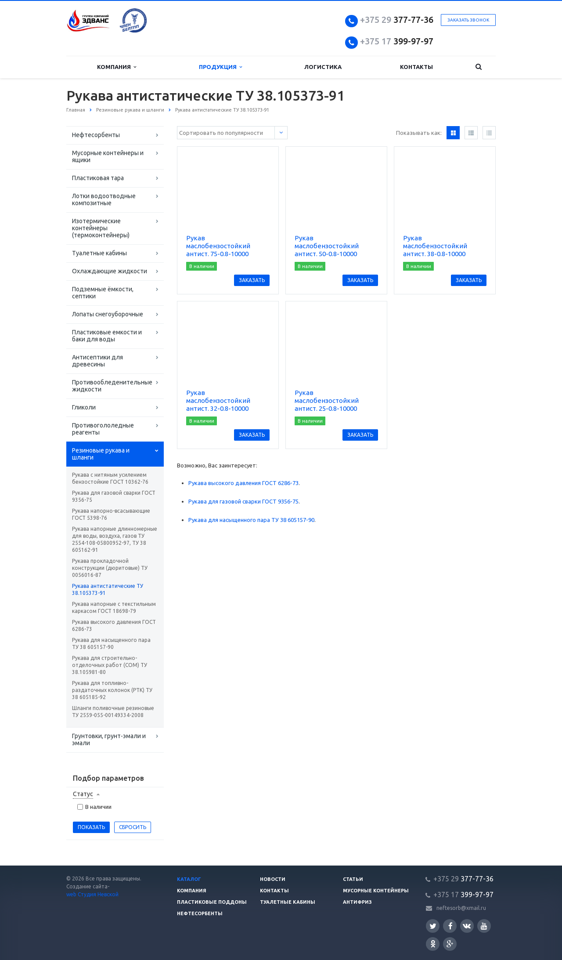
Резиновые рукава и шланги (101, 454)
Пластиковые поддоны (212, 902)
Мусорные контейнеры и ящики (108, 156)
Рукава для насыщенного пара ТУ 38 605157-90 (111, 643)
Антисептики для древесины (97, 361)
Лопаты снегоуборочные (107, 314)
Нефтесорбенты (96, 134)
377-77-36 (396, 19)
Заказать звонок (468, 20)
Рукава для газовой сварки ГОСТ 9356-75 (113, 496)
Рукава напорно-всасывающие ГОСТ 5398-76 (111, 514)
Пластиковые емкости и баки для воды (107, 336)
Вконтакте (467, 925)
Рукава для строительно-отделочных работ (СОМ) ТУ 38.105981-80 (109, 665)
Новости (272, 879)
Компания (116, 67)
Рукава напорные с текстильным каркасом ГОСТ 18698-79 (114, 607)
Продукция (220, 67)
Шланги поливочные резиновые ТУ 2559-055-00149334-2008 (113, 711)
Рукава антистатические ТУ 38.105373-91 (107, 589)
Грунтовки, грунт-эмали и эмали (109, 739)
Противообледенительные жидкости (112, 386)
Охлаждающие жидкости (109, 271)
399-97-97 (396, 41)
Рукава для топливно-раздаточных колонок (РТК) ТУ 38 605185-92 (112, 690)
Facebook (450, 926)
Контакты (416, 67)
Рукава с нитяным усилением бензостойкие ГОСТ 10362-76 (110, 478)
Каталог (189, 879)
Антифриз (357, 902)
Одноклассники (433, 943)
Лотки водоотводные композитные (104, 199)
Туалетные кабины (99, 253)
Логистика (323, 67)
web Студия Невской (92, 894)
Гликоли (84, 407)
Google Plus (450, 944)
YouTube (484, 926)
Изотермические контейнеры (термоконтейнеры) (101, 228)
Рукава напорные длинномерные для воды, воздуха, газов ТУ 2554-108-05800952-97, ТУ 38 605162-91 (114, 539)
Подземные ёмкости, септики (102, 293)
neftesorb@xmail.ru (461, 908)
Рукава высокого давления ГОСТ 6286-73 (114, 625)
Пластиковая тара (98, 177)
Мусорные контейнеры (376, 890)
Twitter (432, 926)
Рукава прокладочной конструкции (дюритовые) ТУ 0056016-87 (110, 568)
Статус (83, 793)
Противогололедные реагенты (103, 429)
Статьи (353, 879)
